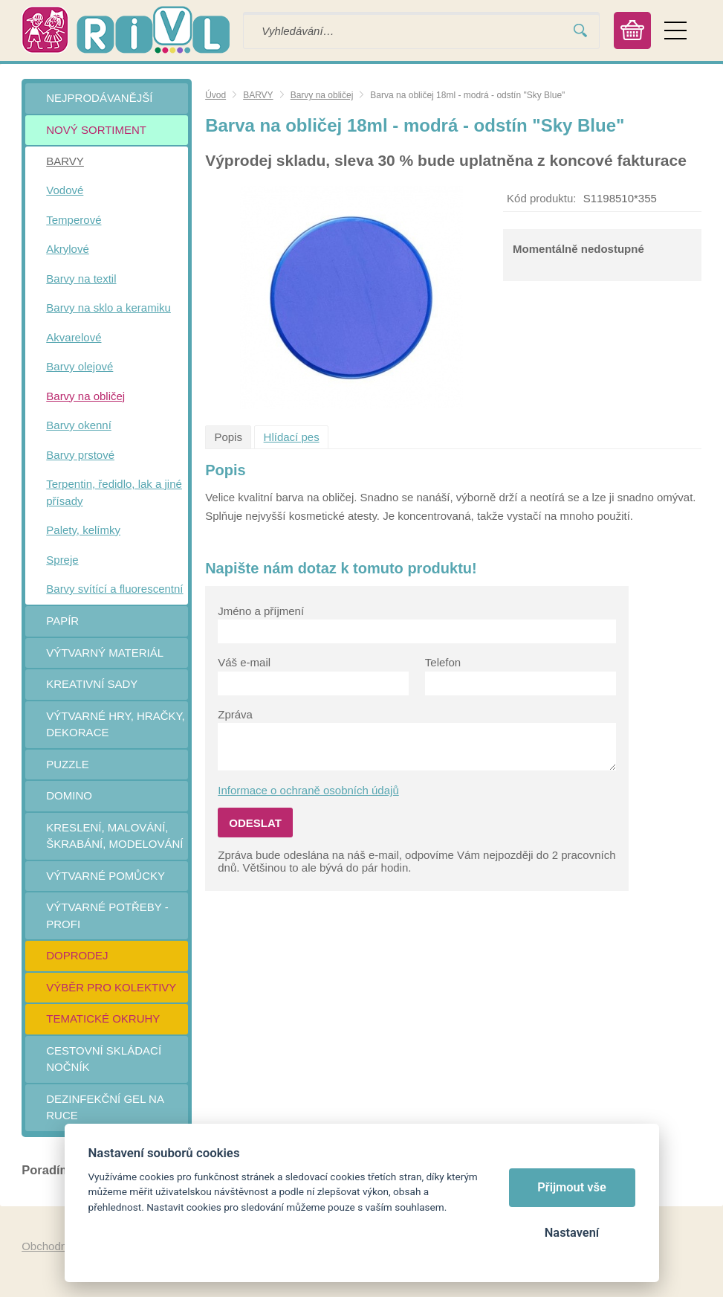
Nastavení (572, 1233)
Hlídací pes (292, 437)
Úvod (215, 95)
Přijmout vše (571, 1187)
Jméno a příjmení (261, 611)
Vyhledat (580, 31)
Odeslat (255, 823)
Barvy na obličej (322, 95)
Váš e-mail (244, 662)
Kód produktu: (541, 198)
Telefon (443, 662)
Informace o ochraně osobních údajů (308, 790)
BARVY (258, 95)
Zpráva (235, 714)
